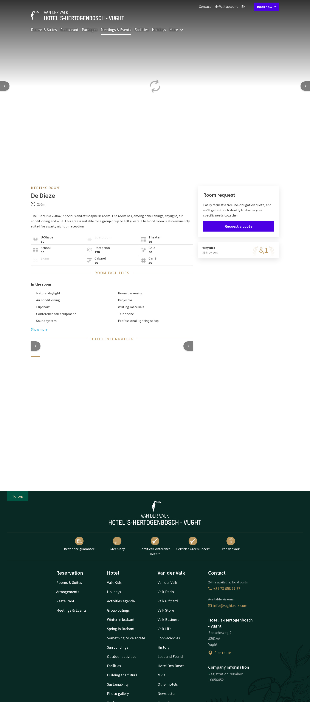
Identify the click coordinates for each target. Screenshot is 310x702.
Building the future (122, 675)
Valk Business (168, 619)
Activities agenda (121, 600)
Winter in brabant (121, 619)
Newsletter (167, 693)
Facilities (142, 29)
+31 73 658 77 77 (224, 588)
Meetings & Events (116, 29)
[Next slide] (305, 86)
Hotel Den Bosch (171, 665)
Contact (205, 6)
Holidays (159, 29)
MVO (161, 675)
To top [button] (17, 496)
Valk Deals (166, 591)
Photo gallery (118, 693)
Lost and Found (170, 656)
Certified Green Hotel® (193, 544)
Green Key (117, 544)
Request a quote (239, 226)
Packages (89, 29)
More (176, 29)
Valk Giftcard (168, 600)
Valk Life (164, 628)
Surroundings (117, 647)
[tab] (35, 354)
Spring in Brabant (121, 628)
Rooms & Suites (44, 29)
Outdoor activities (121, 656)
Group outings (118, 610)
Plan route (219, 652)
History (163, 647)
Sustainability (118, 684)
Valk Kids (114, 582)
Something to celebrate (126, 638)
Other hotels (168, 684)
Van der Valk (231, 544)
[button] (35, 346)
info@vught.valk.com (227, 605)
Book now (266, 7)
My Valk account (226, 6)
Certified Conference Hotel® (155, 546)
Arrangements (67, 591)
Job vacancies (169, 638)
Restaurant (69, 29)
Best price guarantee (79, 544)
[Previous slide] (4, 86)
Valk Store (166, 610)
